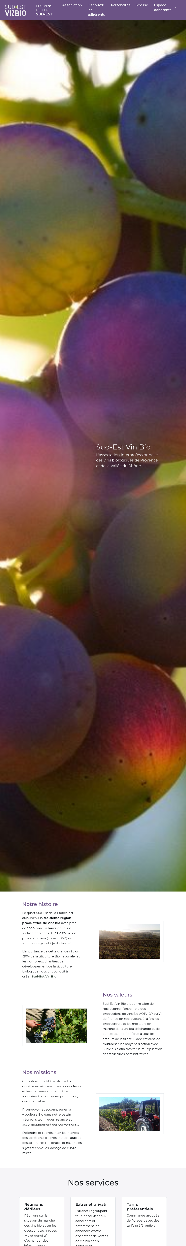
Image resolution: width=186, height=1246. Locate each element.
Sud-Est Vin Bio (44, 976)
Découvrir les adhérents (96, 10)
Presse (142, 5)
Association (72, 5)
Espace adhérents (162, 7)
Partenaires (120, 5)
